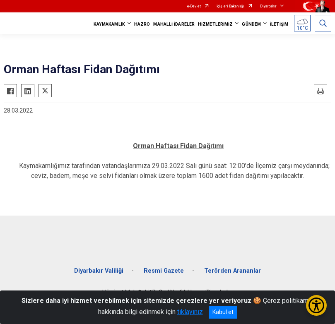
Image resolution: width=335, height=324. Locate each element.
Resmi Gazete (164, 270)
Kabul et (223, 312)
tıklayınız (190, 312)
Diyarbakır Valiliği (98, 270)
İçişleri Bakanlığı (230, 6)
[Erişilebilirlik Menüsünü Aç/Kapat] (316, 305)
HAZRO (142, 24)
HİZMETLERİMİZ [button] (215, 24)
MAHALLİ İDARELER (174, 24)
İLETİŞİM (279, 24)
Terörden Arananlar (232, 270)
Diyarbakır (268, 6)
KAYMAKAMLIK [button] (109, 24)
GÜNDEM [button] (251, 24)
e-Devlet (194, 6)
